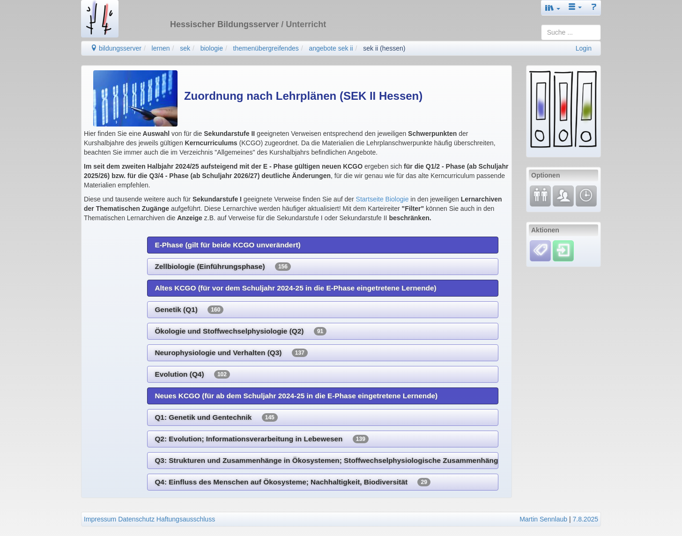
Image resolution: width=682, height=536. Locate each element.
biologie (211, 48)
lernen (161, 48)
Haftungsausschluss (185, 519)
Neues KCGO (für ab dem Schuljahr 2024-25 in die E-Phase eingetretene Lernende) (296, 396)
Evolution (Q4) (192, 374)
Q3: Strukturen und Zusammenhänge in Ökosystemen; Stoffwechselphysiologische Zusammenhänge (326, 460)
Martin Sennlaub (543, 519)
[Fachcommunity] (563, 195)
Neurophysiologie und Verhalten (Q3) (231, 353)
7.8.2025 (586, 519)
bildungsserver (115, 48)
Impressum (100, 519)
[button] (552, 7)
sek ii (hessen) (384, 48)
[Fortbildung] (540, 195)
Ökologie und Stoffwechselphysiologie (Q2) (240, 331)
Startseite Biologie (382, 199)
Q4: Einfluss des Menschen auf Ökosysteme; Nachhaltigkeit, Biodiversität (292, 482)
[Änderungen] (586, 195)
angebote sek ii (331, 48)
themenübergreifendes (266, 48)
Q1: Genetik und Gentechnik (216, 417)
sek (185, 48)
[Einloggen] (563, 250)
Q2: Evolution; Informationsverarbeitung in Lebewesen (261, 439)
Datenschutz (136, 519)
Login (584, 48)
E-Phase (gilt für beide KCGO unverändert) (227, 245)
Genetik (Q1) (189, 309)
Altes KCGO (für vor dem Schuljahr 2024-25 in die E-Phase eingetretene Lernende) (295, 288)
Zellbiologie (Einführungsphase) (223, 266)
